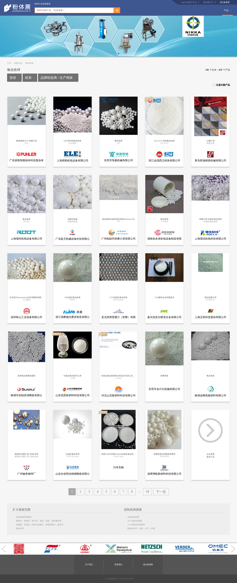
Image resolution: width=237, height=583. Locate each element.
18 (147, 491)
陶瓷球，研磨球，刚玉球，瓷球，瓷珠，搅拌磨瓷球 (38, 521)
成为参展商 (225, 2)
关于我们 (89, 564)
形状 (14, 77)
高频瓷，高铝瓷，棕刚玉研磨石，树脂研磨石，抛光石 (39, 524)
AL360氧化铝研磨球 (136, 524)
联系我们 (118, 564)
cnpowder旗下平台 (189, 2)
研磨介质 (18, 63)
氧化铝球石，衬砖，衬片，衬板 (141, 528)
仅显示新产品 (221, 85)
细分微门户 (208, 2)
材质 (30, 77)
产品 (226, 10)
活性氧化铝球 (133, 517)
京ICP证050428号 (126, 579)
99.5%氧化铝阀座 (134, 521)
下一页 (161, 492)
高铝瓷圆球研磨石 (24, 517)
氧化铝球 (20, 528)
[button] (118, 53)
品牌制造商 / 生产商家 (58, 77)
